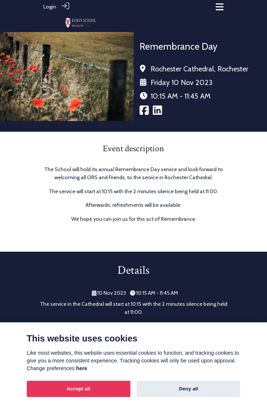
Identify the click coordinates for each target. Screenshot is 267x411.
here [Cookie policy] (81, 368)
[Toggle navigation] (219, 6)
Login (49, 6)
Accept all (78, 388)
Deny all (188, 388)
